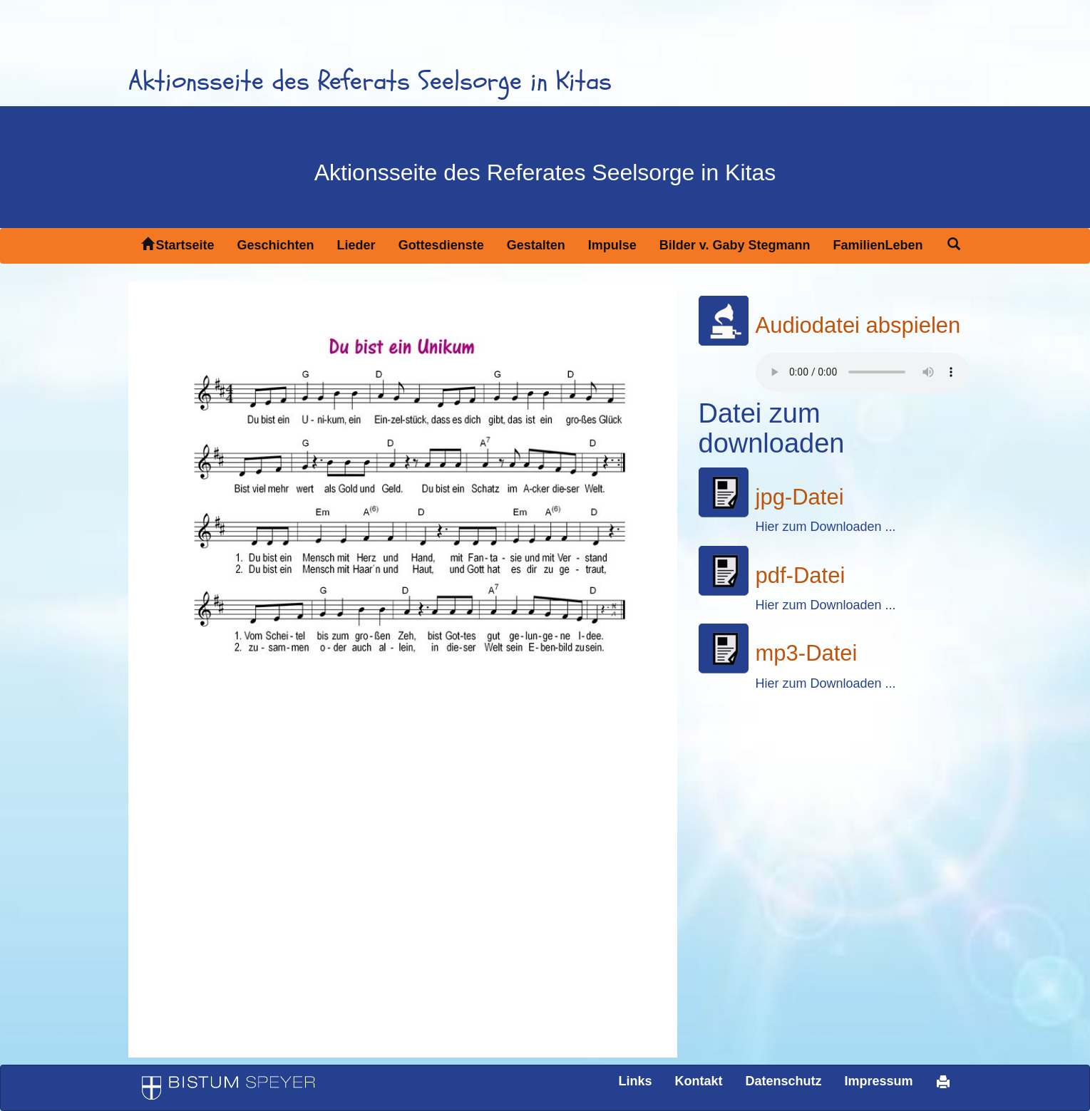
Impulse (612, 245)
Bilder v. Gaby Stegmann (735, 245)
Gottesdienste (441, 245)
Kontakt (698, 1081)
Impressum (878, 1081)
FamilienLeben (877, 245)
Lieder (356, 245)
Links (635, 1081)
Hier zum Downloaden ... (826, 527)
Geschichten (275, 245)
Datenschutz (783, 1081)
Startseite (178, 244)
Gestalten (536, 245)
